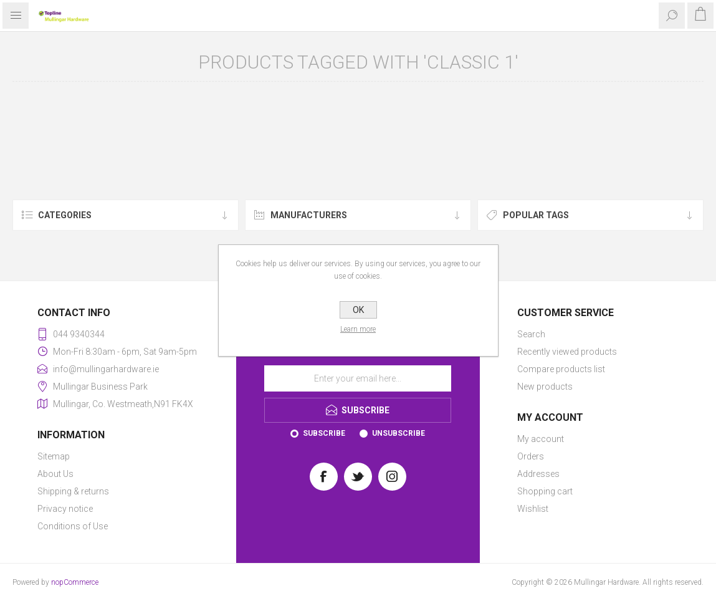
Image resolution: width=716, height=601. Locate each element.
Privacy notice (65, 509)
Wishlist (532, 509)
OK (358, 310)
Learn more (358, 329)
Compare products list (561, 369)
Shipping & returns (73, 491)
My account (540, 439)
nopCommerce (74, 582)
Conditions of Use (72, 526)
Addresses (538, 474)
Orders (530, 456)
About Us (55, 474)
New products (545, 387)
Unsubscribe (398, 433)
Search (531, 334)
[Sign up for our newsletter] (357, 378)
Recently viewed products (567, 352)
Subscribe (324, 433)
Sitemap (53, 456)
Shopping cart (545, 491)
